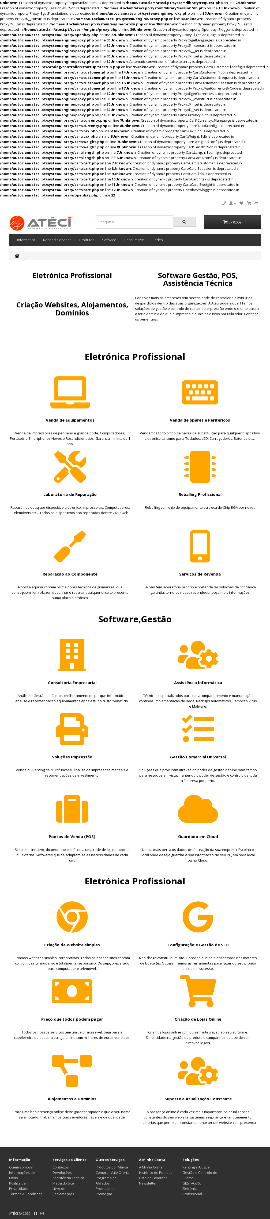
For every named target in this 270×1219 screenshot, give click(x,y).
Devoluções (62, 1172)
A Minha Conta (151, 1167)
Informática (26, 239)
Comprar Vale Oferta (112, 1172)
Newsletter (148, 1183)
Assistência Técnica (68, 1177)
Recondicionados (57, 239)
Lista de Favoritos (153, 1177)
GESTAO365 (191, 1183)
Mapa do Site (63, 1183)
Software (109, 239)
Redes (157, 239)
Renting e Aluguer (196, 1167)
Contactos (60, 1167)
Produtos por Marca (112, 1167)
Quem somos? (20, 1167)
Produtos (86, 239)
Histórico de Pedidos (155, 1172)
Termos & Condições (26, 1193)
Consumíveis (134, 239)
